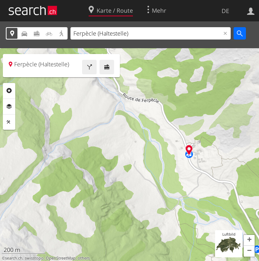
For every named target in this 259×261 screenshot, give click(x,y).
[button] (249, 240)
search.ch (14, 258)
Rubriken (9, 90)
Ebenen (9, 106)
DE (225, 11)
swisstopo (34, 258)
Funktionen (9, 122)
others (84, 258)
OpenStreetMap (61, 258)
